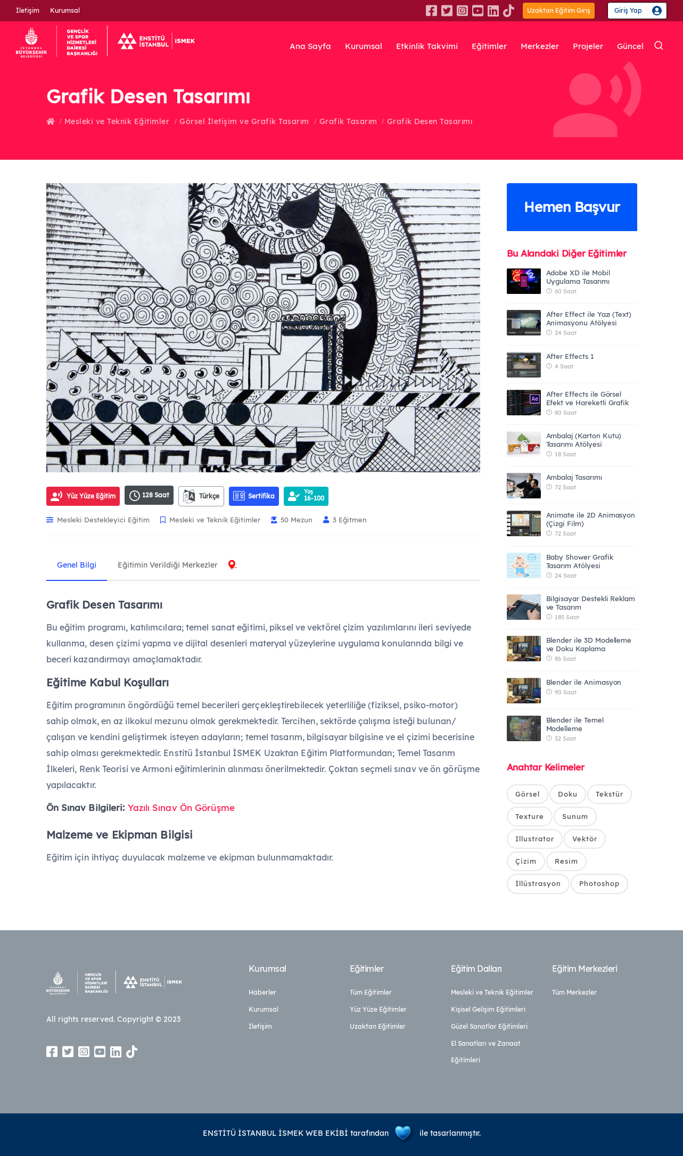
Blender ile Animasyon (584, 682)
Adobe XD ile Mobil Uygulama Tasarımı (578, 276)
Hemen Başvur (572, 207)
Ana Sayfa (301, 46)
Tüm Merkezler (574, 992)
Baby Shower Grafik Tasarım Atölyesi (579, 561)
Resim (566, 861)
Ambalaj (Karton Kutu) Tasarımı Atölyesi (584, 439)
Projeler (585, 46)
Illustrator (534, 839)
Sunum (575, 816)
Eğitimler (485, 46)
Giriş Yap (628, 10)
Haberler (262, 992)
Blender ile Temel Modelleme (575, 724)
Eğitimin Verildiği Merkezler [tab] (168, 565)
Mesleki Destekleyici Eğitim (98, 519)
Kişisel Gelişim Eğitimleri (488, 1009)
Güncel (629, 46)
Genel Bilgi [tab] (76, 565)
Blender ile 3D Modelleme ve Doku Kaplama (589, 644)
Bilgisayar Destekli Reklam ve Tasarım (591, 602)
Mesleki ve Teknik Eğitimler (117, 121)
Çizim (526, 861)
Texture (529, 816)
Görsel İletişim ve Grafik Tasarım (244, 121)
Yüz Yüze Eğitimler (378, 1009)
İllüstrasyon (538, 884)
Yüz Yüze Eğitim (91, 496)
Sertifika (254, 496)
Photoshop (599, 884)
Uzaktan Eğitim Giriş (558, 10)
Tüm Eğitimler (371, 992)
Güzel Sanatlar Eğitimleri (489, 1026)
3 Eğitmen (345, 519)
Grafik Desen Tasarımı (430, 121)
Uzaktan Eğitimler (378, 1026)
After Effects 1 (570, 356)
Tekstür (609, 794)
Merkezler (536, 46)
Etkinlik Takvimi (421, 46)
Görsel (527, 794)
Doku (568, 794)
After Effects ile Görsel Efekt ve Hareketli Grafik (587, 398)
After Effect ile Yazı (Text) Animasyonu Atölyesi (589, 318)
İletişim (27, 10)
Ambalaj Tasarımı (574, 477)
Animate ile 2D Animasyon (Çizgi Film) (591, 519)
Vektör (584, 839)
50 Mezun (291, 519)
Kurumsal (65, 10)
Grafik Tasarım (348, 121)
